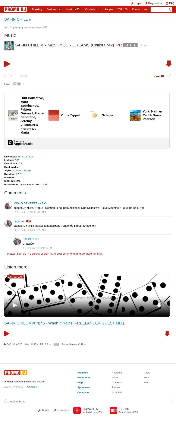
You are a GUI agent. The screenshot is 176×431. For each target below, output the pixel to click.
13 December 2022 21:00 (26, 212)
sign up (21, 253)
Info (146, 382)
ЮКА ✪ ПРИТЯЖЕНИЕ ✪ (30, 203)
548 (9, 344)
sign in (48, 253)
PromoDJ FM (90, 409)
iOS (100, 412)
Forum (136, 9)
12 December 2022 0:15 (35, 248)
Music (73, 9)
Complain (83, 392)
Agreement (83, 387)
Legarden (19, 221)
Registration (155, 3)
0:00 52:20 (16, 76)
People (109, 9)
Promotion (83, 377)
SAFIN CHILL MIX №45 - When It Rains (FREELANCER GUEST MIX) (64, 323)
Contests (117, 382)
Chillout (17, 170)
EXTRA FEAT (15, 276)
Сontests (92, 9)
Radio (147, 372)
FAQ (171, 3)
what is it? (32, 386)
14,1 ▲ (130, 45)
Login (138, 3)
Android (89, 412)
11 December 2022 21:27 (26, 230)
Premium (82, 372)
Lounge (27, 170)
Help (80, 382)
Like (7, 84)
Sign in (46, 410)
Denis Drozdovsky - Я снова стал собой (87, 298)
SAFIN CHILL (16, 19)
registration (63, 410)
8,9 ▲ (48, 344)
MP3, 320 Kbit (25, 156)
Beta (146, 377)
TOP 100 (122, 9)
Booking (37, 9)
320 (56, 344)
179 (36, 344)
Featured (54, 9)
